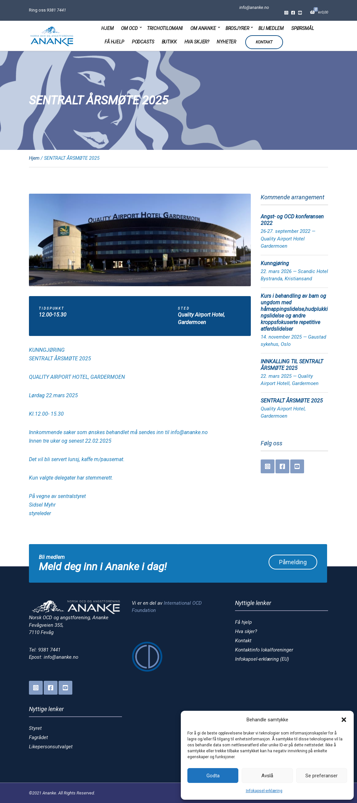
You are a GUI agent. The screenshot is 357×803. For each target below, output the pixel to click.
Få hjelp (114, 41)
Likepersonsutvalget (51, 747)
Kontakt (264, 42)
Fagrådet (38, 737)
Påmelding (293, 562)
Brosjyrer (237, 28)
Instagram (286, 12)
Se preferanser (321, 776)
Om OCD (129, 28)
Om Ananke (203, 28)
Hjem (107, 28)
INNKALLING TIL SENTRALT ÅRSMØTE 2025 (292, 364)
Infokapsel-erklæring (264, 791)
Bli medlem (271, 28)
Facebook (293, 12)
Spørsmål (302, 28)
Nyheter (226, 41)
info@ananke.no (254, 7)
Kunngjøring (275, 263)
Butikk (169, 41)
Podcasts (143, 41)
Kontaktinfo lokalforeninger (264, 650)
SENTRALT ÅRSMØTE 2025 (292, 401)
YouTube (300, 12)
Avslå (267, 776)
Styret (35, 728)
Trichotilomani (165, 28)
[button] (344, 719)
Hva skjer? (196, 41)
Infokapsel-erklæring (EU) (262, 659)
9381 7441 (56, 10)
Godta (213, 776)
